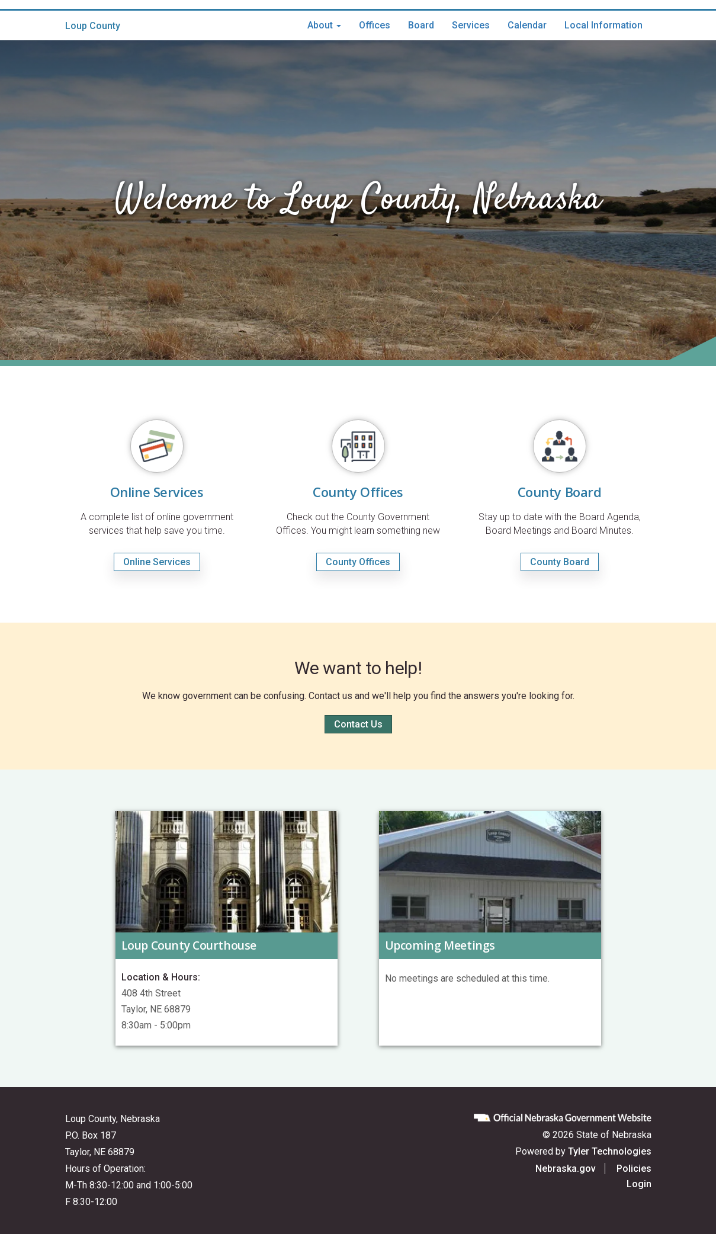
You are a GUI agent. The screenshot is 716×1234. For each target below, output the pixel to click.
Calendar (527, 25)
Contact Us (358, 724)
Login (639, 1184)
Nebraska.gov (565, 1168)
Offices (374, 25)
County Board (559, 562)
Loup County (92, 25)
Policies (634, 1168)
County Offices (358, 562)
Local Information (603, 25)
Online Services (157, 562)
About (324, 25)
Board (421, 25)
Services (471, 25)
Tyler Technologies (609, 1151)
